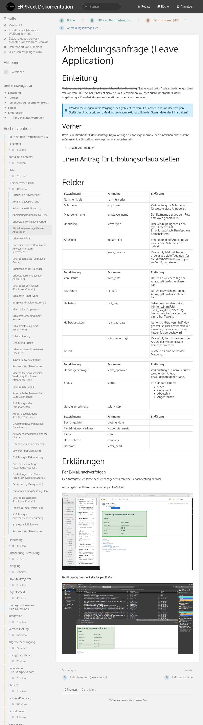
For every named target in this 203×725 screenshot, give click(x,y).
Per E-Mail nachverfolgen (28, 117)
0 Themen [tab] (71, 689)
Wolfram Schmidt (20, 33)
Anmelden (185, 6)
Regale (143, 6)
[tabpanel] (127, 700)
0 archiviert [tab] (89, 689)
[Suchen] (86, 6)
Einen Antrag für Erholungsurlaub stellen (30, 102)
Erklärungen (15, 112)
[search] (101, 6)
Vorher (14, 97)
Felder (12, 107)
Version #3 (13, 25)
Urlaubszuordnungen (82, 147)
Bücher (163, 6)
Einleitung (14, 92)
